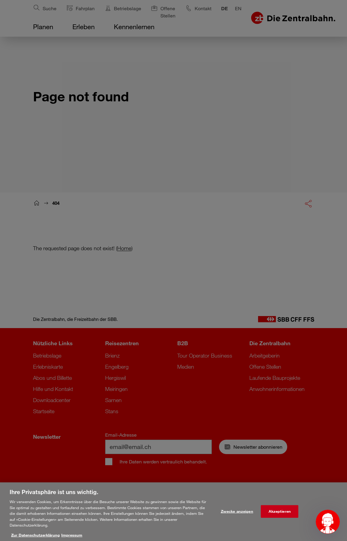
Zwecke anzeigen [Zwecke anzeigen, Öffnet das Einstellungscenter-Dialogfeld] (237, 518)
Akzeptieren (280, 518)
